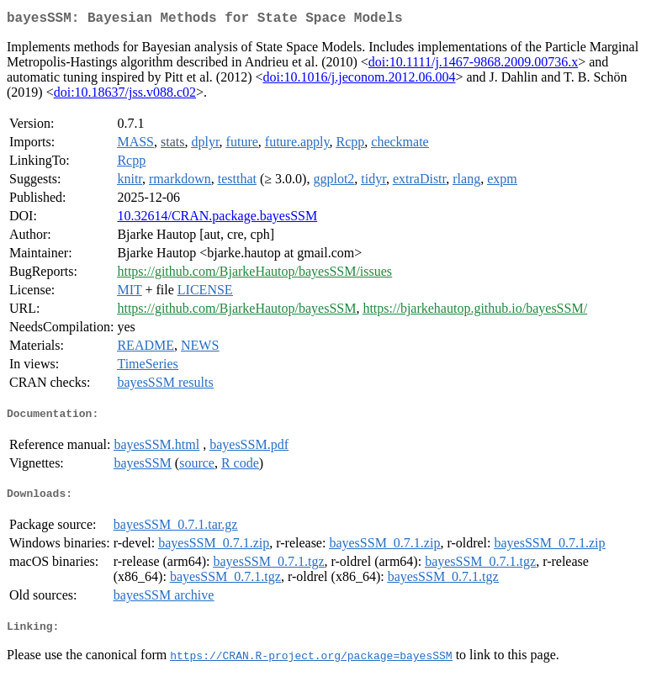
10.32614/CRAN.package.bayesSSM (217, 219)
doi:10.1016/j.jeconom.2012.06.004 (359, 80)
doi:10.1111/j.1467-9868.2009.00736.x (473, 65)
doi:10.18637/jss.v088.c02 (125, 95)
